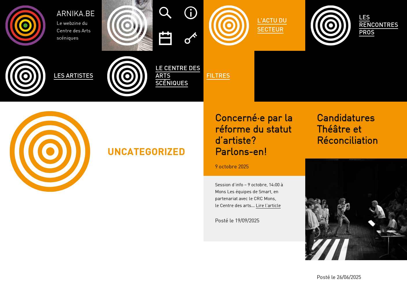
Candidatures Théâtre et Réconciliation (347, 130)
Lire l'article (268, 206)
